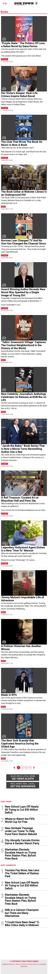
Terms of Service (21, 964)
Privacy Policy (32, 964)
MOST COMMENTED (8, 865)
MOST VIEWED (6, 801)
